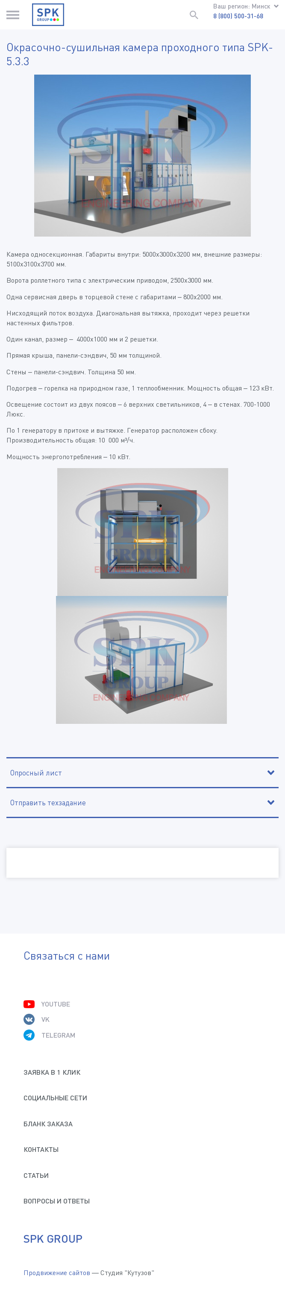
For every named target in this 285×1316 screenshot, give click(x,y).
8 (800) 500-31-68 (238, 16)
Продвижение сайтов (57, 1272)
